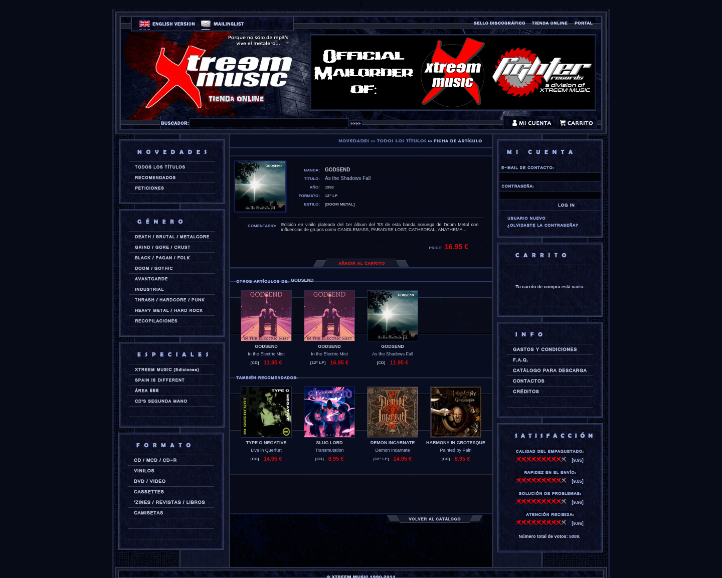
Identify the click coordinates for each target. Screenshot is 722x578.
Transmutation (329, 450)
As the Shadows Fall (392, 353)
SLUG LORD (329, 442)
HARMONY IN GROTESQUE (455, 442)
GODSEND (266, 346)
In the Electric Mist (266, 353)
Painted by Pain (455, 450)
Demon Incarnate (392, 450)
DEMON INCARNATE (393, 442)
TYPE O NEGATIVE (266, 442)
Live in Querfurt (266, 450)
